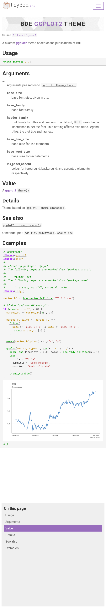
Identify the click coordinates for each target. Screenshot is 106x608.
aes (45, 348)
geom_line (16, 352)
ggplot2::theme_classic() (45, 208)
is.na (17, 330)
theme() (23, 190)
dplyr (19, 259)
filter (14, 323)
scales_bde (65, 233)
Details (10, 535)
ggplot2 (20, 255)
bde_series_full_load (38, 298)
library (8, 255)
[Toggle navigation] (98, 6)
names (10, 341)
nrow (12, 309)
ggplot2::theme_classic (59, 85)
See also (11, 541)
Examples (12, 548)
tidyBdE (15, 5)
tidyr (19, 291)
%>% (53, 319)
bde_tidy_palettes (38, 233)
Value (9, 528)
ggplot (11, 348)
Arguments (12, 522)
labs (12, 355)
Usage (9, 515)
